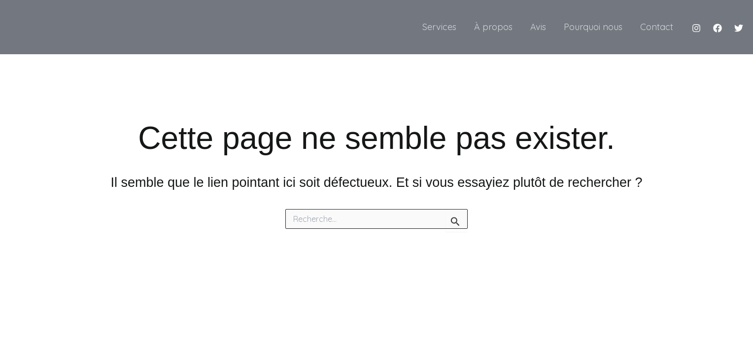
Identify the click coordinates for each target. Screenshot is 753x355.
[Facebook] (717, 28)
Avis (538, 27)
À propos (493, 27)
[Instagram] (696, 28)
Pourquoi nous (593, 27)
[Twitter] (738, 28)
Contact (656, 27)
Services (439, 27)
